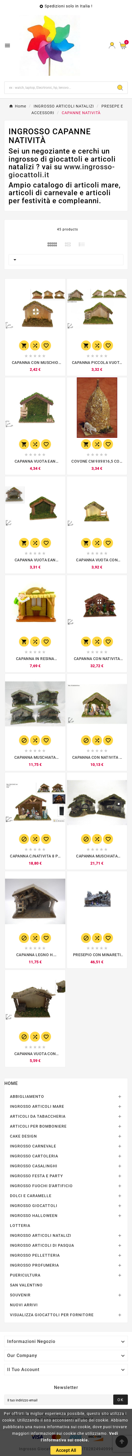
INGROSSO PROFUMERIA (34, 1265)
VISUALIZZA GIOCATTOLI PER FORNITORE (52, 1315)
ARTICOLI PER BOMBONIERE (38, 1126)
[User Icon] (112, 45)
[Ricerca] (59, 87)
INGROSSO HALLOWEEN (34, 1215)
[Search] (120, 88)
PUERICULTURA (25, 1275)
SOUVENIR (20, 1295)
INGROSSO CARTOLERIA (34, 1156)
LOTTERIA (20, 1225)
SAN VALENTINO (26, 1285)
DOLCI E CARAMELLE (31, 1196)
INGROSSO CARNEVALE (33, 1146)
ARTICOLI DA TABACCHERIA (38, 1116)
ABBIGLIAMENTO (27, 1096)
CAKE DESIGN (23, 1136)
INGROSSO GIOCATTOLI (33, 1205)
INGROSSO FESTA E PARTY (36, 1176)
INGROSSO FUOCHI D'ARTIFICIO (41, 1186)
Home (11, 1083)
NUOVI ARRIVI (24, 1305)
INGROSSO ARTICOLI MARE (37, 1106)
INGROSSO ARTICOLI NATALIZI (40, 1235)
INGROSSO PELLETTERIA (35, 1255)
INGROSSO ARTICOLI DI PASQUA (42, 1245)
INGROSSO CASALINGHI (33, 1166)
